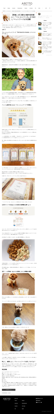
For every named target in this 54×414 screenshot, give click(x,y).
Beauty (9, 8)
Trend (4, 8)
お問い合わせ (38, 400)
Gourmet (13, 8)
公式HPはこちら (9, 389)
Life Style (31, 8)
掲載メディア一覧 (39, 402)
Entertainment (20, 8)
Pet (35, 8)
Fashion (26, 8)
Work (39, 8)
